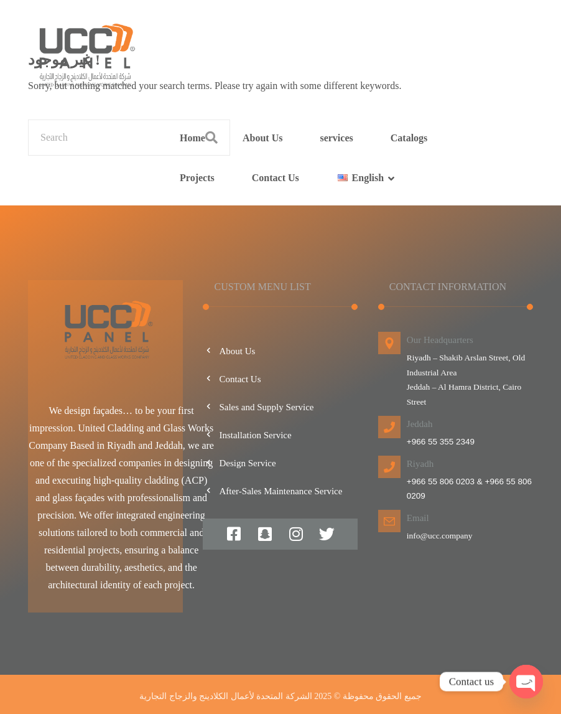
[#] (233, 534)
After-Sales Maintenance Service (272, 491)
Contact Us (232, 379)
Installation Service (247, 435)
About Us (229, 351)
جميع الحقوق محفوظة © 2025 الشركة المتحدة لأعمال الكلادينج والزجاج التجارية (280, 696)
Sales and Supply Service (258, 407)
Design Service (239, 463)
